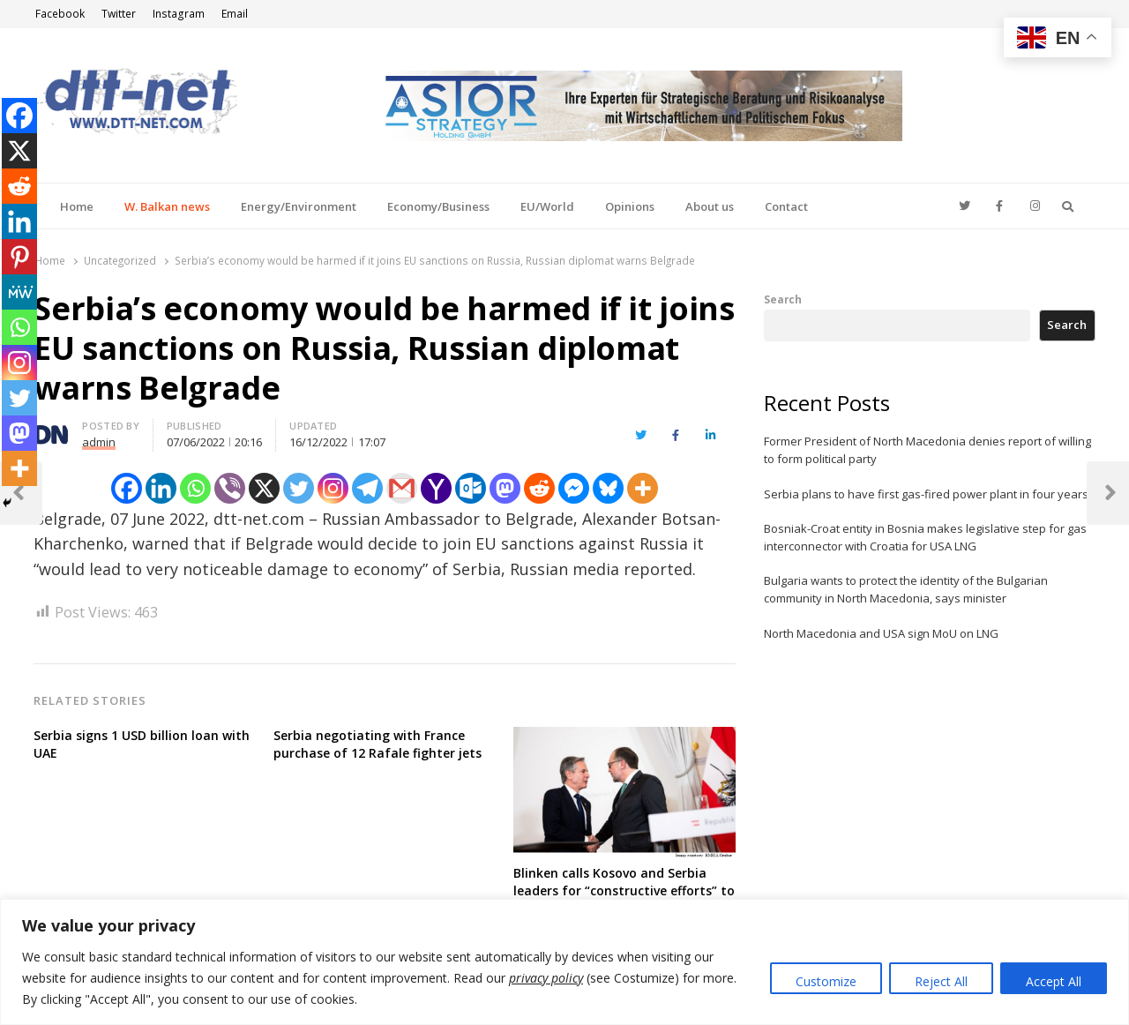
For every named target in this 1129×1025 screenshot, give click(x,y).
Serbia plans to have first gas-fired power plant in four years (926, 494)
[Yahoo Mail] (436, 488)
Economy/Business (438, 206)
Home (76, 206)
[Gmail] (401, 488)
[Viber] (229, 488)
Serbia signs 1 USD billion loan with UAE (142, 744)
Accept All (1053, 981)
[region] (564, 962)
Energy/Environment (298, 206)
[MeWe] (19, 292)
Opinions (629, 206)
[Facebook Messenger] (573, 488)
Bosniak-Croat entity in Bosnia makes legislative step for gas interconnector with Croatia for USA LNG (925, 537)
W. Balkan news (167, 206)
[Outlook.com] (470, 488)
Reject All (941, 981)
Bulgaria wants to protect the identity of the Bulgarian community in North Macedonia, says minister (906, 589)
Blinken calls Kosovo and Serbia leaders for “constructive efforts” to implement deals (624, 890)
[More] (642, 488)
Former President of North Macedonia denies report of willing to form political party (927, 450)
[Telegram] (367, 488)
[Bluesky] (608, 488)
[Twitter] (298, 488)
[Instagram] (333, 488)
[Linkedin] (161, 488)
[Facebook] (126, 488)
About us (709, 206)
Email (234, 13)
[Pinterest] (19, 256)
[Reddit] (539, 488)
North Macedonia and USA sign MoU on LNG (881, 633)
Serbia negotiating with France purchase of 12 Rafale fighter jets (377, 744)
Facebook (60, 13)
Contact (786, 206)
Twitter (118, 13)
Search (783, 299)
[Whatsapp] (195, 488)
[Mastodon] (505, 488)
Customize (826, 981)
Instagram (179, 13)
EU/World (547, 206)
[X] (264, 488)
